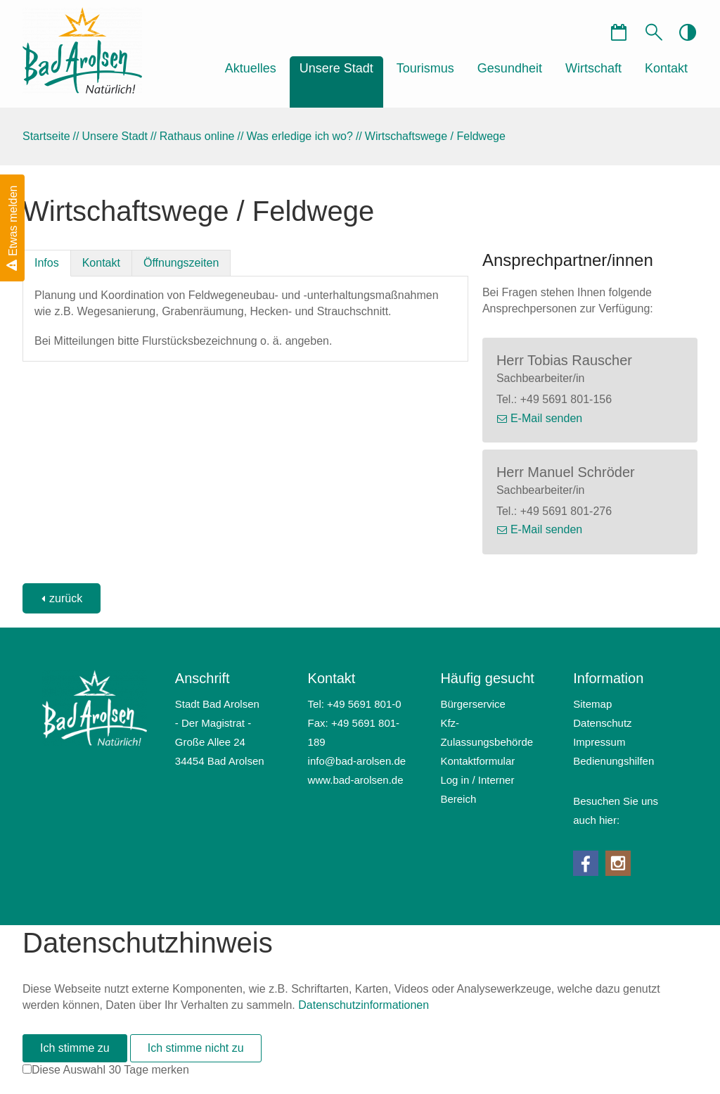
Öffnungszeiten (181, 263)
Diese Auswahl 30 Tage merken (110, 1070)
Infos (46, 263)
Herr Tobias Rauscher (564, 360)
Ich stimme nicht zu (196, 1048)
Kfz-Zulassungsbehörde (486, 732)
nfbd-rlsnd (357, 761)
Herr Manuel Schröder (565, 472)
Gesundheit (509, 68)
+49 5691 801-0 (364, 704)
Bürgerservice (473, 704)
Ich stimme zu (75, 1048)
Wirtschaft (593, 68)
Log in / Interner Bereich (477, 789)
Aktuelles (250, 68)
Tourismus (425, 68)
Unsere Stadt (336, 68)
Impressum (599, 742)
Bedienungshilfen (613, 761)
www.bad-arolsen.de (356, 780)
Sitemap (592, 704)
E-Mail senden (546, 418)
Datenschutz (602, 723)
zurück (65, 598)
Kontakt (666, 68)
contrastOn (687, 31)
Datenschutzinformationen (363, 1005)
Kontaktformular (477, 761)
